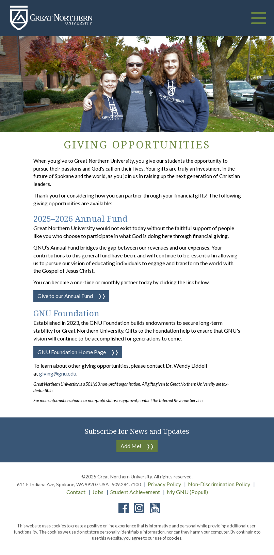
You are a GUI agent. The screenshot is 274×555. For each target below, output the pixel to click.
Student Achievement (135, 492)
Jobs (97, 492)
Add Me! (130, 446)
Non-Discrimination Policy (219, 484)
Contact (75, 492)
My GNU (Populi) (187, 492)
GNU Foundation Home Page (71, 352)
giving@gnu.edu (57, 373)
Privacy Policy (164, 484)
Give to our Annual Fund (65, 295)
